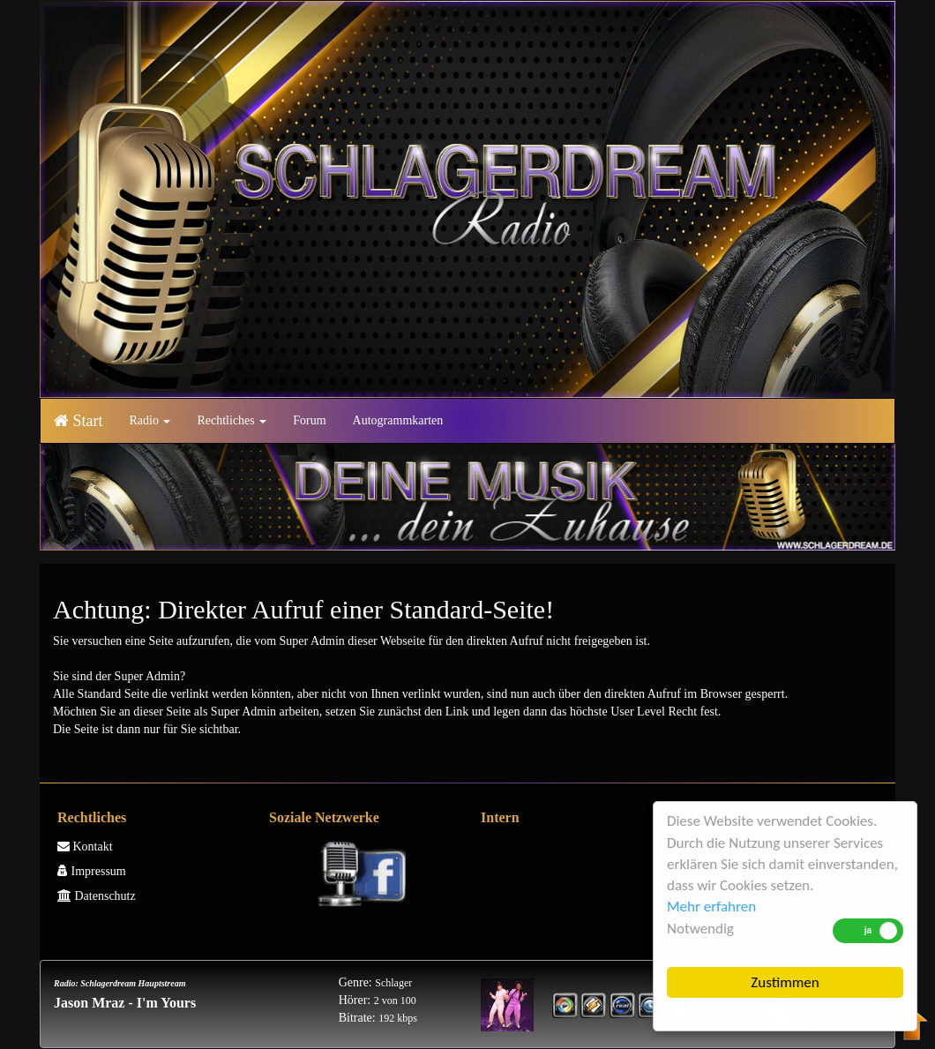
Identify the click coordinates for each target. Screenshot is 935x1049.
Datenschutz (96, 896)
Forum (309, 420)
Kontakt (85, 846)
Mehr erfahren (711, 906)
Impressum (91, 871)
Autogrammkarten (398, 420)
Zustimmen (785, 982)
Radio (150, 420)
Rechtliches (231, 420)
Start (78, 421)
